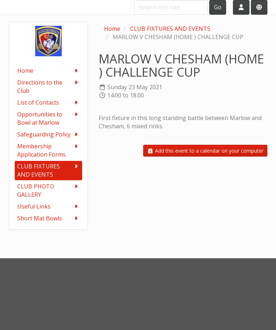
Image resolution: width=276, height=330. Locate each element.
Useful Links (48, 206)
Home (48, 71)
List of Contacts (48, 103)
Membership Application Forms (48, 150)
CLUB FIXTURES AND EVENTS (48, 170)
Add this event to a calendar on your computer (205, 150)
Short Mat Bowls (48, 218)
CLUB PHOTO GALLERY (48, 190)
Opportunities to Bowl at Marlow (48, 118)
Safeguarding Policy (48, 134)
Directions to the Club (48, 86)
